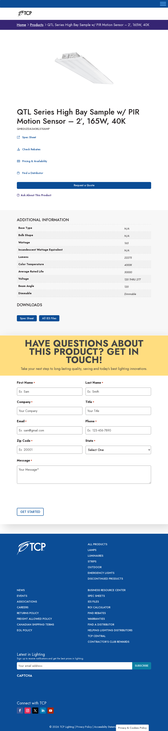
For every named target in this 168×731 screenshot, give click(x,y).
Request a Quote (84, 185)
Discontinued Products (105, 579)
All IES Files (49, 318)
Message (24, 461)
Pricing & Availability (34, 161)
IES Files (93, 601)
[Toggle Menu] (163, 4)
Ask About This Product (36, 195)
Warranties (96, 619)
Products (36, 24)
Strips (92, 561)
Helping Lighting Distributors (110, 630)
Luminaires (95, 556)
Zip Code (25, 441)
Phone (91, 421)
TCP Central (97, 636)
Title (89, 402)
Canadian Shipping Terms (35, 624)
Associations (27, 601)
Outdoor (95, 567)
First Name (26, 383)
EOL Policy (24, 630)
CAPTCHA (24, 675)
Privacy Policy (84, 727)
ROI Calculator (99, 607)
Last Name (94, 383)
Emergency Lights (101, 573)
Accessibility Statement (106, 727)
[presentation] (46, 496)
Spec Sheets (96, 596)
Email (22, 421)
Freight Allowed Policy (34, 619)
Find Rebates (97, 613)
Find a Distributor (32, 173)
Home (21, 24)
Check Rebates (31, 149)
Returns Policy (28, 613)
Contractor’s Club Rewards (108, 642)
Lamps (92, 550)
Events (22, 596)
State (90, 441)
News (21, 590)
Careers (22, 607)
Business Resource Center (106, 590)
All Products (97, 544)
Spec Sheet (29, 137)
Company (25, 402)
